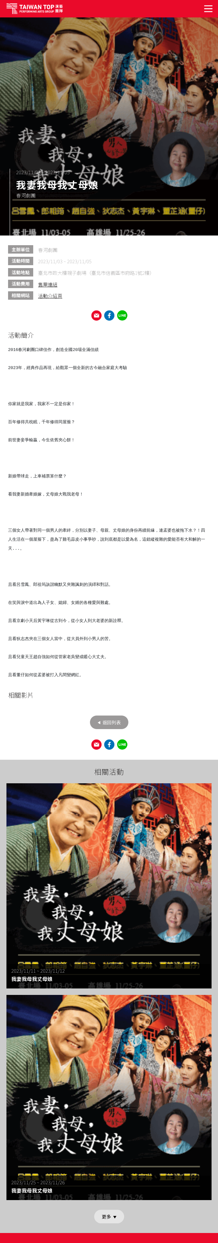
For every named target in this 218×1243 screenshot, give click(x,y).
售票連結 (47, 284)
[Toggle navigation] (209, 9)
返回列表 (111, 722)
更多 (107, 1216)
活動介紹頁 (50, 295)
